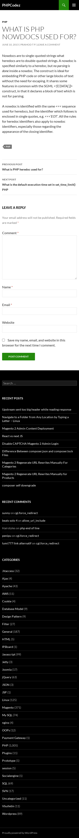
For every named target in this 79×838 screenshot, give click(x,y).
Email (7, 305)
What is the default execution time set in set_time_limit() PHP (39, 184)
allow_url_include (33, 520)
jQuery (6, 677)
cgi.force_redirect (26, 513)
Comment (10, 233)
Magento (8, 707)
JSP (4, 692)
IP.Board (7, 647)
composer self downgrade (19, 485)
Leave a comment (48, 44)
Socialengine (10, 776)
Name (7, 287)
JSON (5, 684)
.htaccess (8, 571)
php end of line (29, 528)
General (7, 631)
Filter (5, 624)
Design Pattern (12, 616)
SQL (4, 783)
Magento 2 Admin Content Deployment (28, 428)
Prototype (8, 760)
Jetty (5, 662)
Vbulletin (8, 806)
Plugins (7, 753)
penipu (6, 535)
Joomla (7, 669)
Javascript (8, 654)
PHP (4, 21)
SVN (5, 791)
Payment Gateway (14, 738)
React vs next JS (12, 436)
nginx (5, 722)
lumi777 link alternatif (16, 543)
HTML (6, 639)
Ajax (5, 578)
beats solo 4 (9, 520)
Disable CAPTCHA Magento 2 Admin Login (30, 443)
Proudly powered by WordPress (19, 832)
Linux (5, 700)
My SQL (7, 715)
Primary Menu (74, 5)
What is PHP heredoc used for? (39, 166)
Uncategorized (11, 798)
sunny (6, 513)
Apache (7, 586)
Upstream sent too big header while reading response (36, 409)
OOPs (6, 730)
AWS (5, 593)
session (7, 768)
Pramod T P (27, 44)
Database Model (12, 609)
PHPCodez (11, 5)
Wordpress (9, 813)
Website (8, 322)
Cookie (6, 601)
